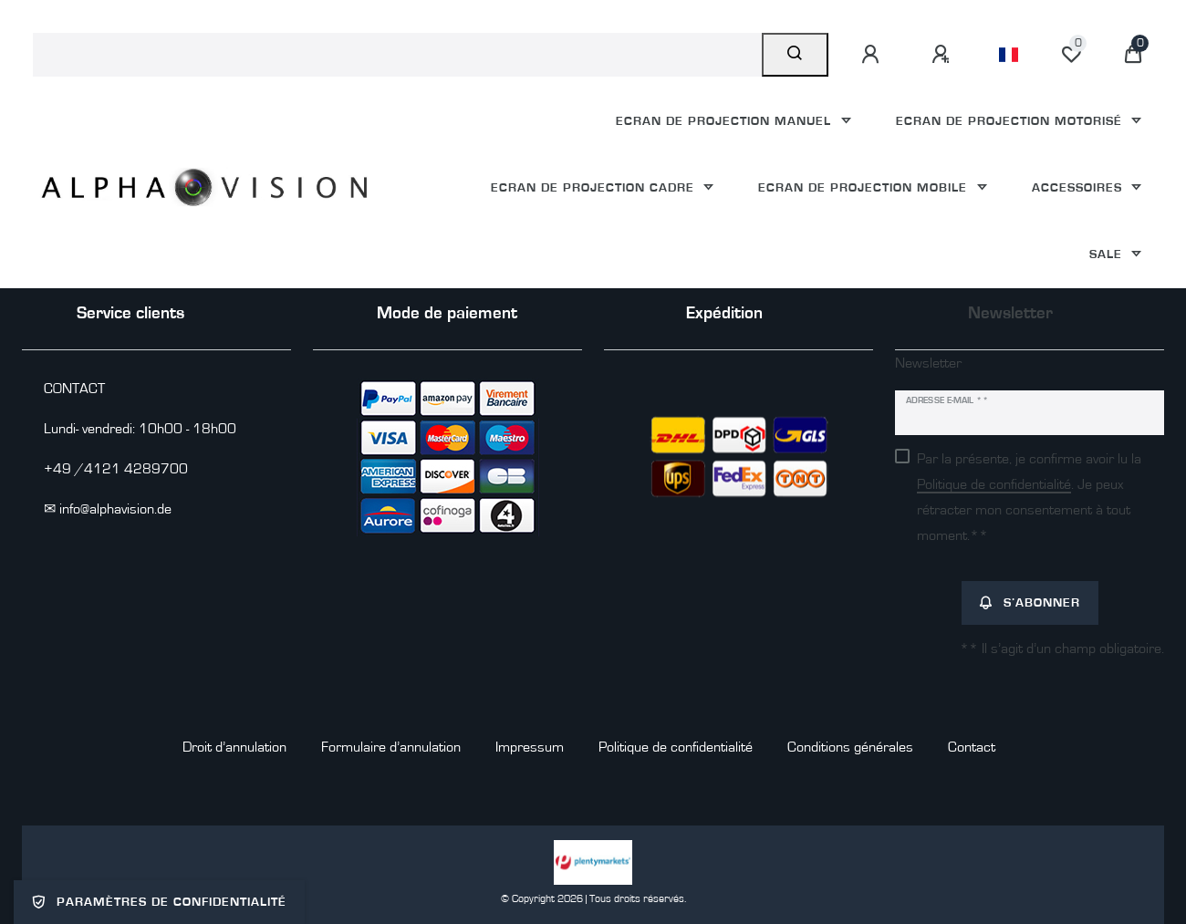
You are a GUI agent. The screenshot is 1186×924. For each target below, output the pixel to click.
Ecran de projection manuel (726, 121)
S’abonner (1030, 603)
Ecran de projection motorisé (1011, 121)
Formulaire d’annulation (391, 747)
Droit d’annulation (234, 747)
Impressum (529, 747)
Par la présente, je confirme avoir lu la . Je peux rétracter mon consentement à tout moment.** (1029, 497)
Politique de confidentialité (675, 747)
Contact (971, 747)
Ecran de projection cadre (595, 187)
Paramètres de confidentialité (159, 902)
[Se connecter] (873, 55)
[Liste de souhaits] (1071, 55)
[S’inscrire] (943, 55)
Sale (1108, 254)
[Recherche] (795, 55)
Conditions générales (850, 747)
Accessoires (1079, 187)
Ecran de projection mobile (865, 187)
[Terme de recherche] (397, 55)
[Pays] (1008, 55)
